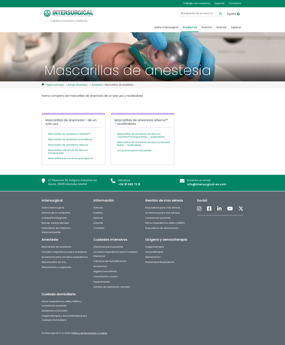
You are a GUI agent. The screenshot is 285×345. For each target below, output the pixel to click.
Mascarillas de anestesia (56, 247)
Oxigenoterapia (154, 247)
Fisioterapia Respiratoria (159, 262)
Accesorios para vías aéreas (162, 212)
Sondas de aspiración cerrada (111, 287)
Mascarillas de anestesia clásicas (68, 145)
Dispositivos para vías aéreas (162, 207)
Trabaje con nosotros (196, 3)
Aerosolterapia (154, 252)
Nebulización (153, 257)
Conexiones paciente (158, 218)
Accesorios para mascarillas (134, 150)
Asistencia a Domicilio (54, 310)
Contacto (235, 3)
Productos (190, 27)
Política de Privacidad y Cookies (89, 333)
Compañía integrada (54, 218)
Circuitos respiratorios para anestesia (64, 252)
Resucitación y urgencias (56, 267)
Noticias (221, 27)
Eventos (207, 27)
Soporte (219, 3)
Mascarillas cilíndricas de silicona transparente (68, 151)
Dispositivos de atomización (161, 228)
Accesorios (100, 266)
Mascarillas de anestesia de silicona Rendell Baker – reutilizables (143, 144)
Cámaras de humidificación (110, 261)
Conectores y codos (105, 276)
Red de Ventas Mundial (55, 223)
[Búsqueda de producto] (201, 13)
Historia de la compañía (56, 212)
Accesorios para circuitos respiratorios (65, 257)
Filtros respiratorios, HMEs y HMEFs (165, 223)
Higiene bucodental (105, 271)
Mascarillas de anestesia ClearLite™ (69, 134)
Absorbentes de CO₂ (54, 262)
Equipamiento (101, 281)
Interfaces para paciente (108, 247)
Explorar (236, 27)
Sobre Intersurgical (166, 27)
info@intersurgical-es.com (206, 184)
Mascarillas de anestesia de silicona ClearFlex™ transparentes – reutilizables (140, 135)
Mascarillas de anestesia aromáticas (70, 139)
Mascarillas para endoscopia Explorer (70, 158)
